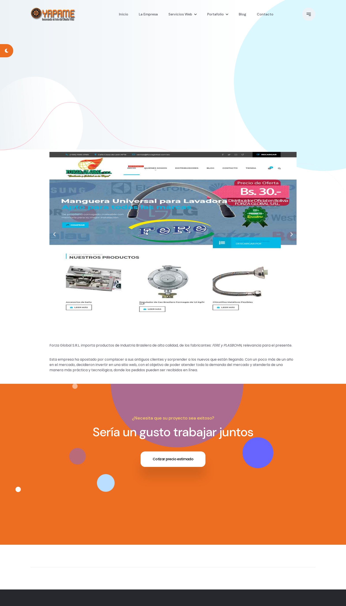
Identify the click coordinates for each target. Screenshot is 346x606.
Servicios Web (180, 14)
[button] (54, 234)
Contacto (265, 14)
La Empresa (148, 14)
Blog (242, 14)
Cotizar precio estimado (173, 459)
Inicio (123, 14)
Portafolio (215, 14)
